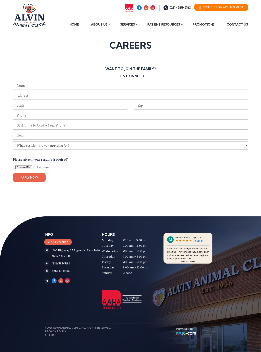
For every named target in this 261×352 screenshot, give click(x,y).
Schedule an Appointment (221, 7)
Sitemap (49, 335)
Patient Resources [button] (163, 24)
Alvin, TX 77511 (61, 256)
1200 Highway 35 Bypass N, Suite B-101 (76, 250)
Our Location (59, 242)
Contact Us (237, 24)
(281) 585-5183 (180, 8)
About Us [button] (99, 24)
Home (74, 24)
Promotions (204, 24)
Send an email (61, 271)
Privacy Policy (55, 331)
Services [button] (127, 24)
